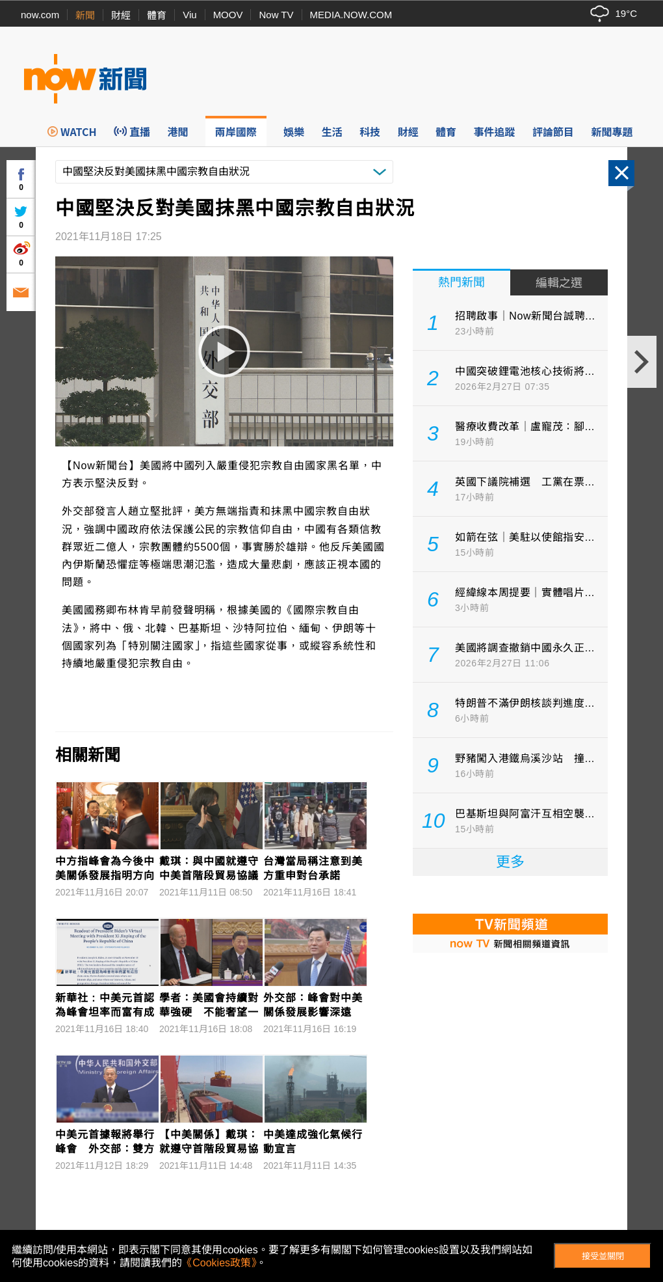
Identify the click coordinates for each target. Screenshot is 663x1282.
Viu (189, 14)
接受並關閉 (603, 1256)
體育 (156, 15)
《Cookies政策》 (219, 1262)
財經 (121, 15)
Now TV (276, 14)
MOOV (228, 14)
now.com (40, 14)
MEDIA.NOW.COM (351, 14)
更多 (510, 862)
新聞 (85, 15)
